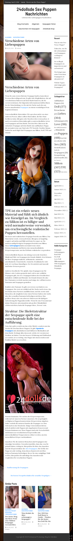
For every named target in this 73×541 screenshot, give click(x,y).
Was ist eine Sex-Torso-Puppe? (36, 2)
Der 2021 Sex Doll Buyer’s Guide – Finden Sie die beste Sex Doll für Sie (44, 517)
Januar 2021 (58, 233)
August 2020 (58, 236)
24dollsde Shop (48, 29)
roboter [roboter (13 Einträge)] (61, 141)
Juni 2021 (57, 214)
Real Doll (57, 254)
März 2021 (58, 225)
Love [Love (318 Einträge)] (60, 124)
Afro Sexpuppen (31, 449)
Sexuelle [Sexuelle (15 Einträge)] (62, 158)
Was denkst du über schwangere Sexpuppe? (28, 516)
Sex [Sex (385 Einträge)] (60, 144)
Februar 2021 (59, 229)
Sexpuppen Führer (49, 24)
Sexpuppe (57, 250)
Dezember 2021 (60, 210)
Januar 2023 (58, 189)
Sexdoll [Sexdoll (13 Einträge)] (58, 147)
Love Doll (57, 259)
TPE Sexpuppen (60, 264)
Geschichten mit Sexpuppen (29, 29)
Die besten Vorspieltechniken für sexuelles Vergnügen (31, 476)
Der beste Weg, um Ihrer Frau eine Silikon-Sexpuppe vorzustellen (11, 520)
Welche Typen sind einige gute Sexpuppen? (60, 85)
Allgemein (35, 24)
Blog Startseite (23, 24)
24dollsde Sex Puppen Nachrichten (36, 11)
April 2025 (57, 186)
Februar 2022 (59, 207)
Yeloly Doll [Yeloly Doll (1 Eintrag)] (64, 172)
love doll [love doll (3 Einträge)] (57, 127)
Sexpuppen (24, 107)
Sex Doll (57, 257)
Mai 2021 (57, 218)
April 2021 (57, 222)
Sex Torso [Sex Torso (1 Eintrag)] (57, 160)
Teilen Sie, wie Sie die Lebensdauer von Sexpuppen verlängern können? (60, 53)
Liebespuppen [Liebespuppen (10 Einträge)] (61, 121)
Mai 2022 (57, 203)
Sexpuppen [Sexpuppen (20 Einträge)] (61, 152)
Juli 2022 (57, 199)
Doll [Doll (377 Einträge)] (60, 106)
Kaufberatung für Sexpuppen (16, 467)
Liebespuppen (15, 246)
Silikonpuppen (59, 261)
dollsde (19, 48)
